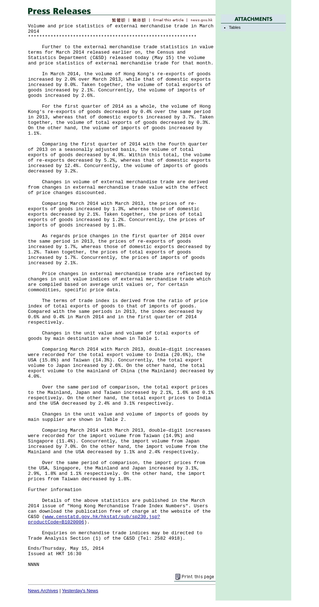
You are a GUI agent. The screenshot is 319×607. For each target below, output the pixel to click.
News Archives (43, 590)
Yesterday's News (80, 590)
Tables (234, 27)
